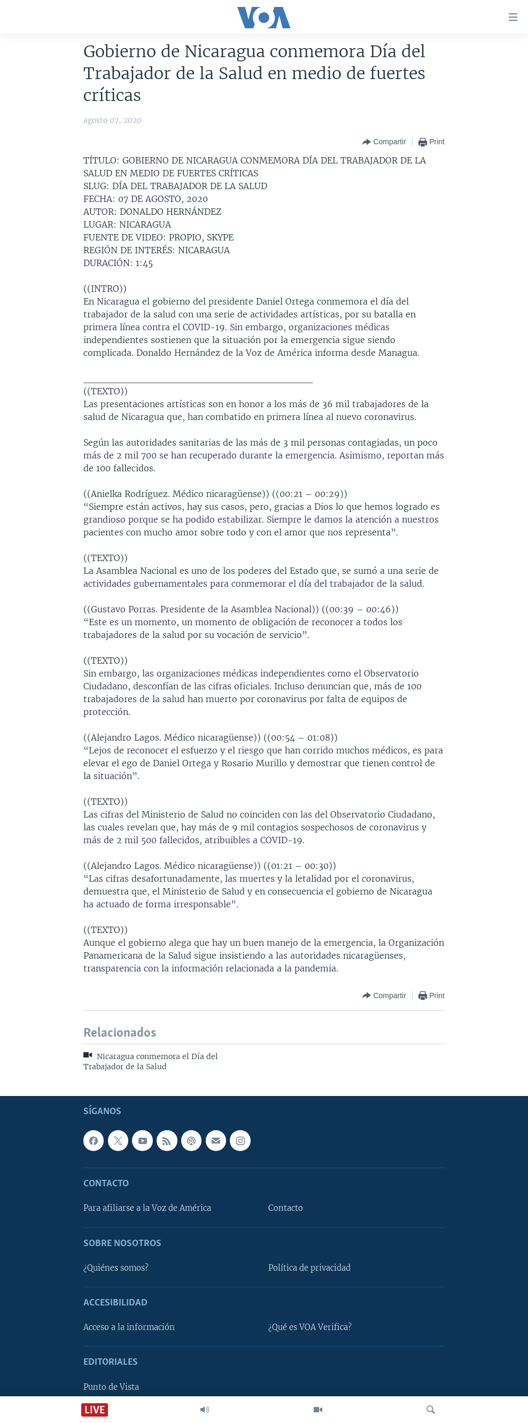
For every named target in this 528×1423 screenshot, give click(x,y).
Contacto (285, 1208)
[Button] (384, 142)
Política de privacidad (309, 1268)
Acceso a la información (129, 1327)
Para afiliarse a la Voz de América (147, 1208)
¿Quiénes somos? (116, 1268)
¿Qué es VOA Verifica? (310, 1327)
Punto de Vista (111, 1387)
